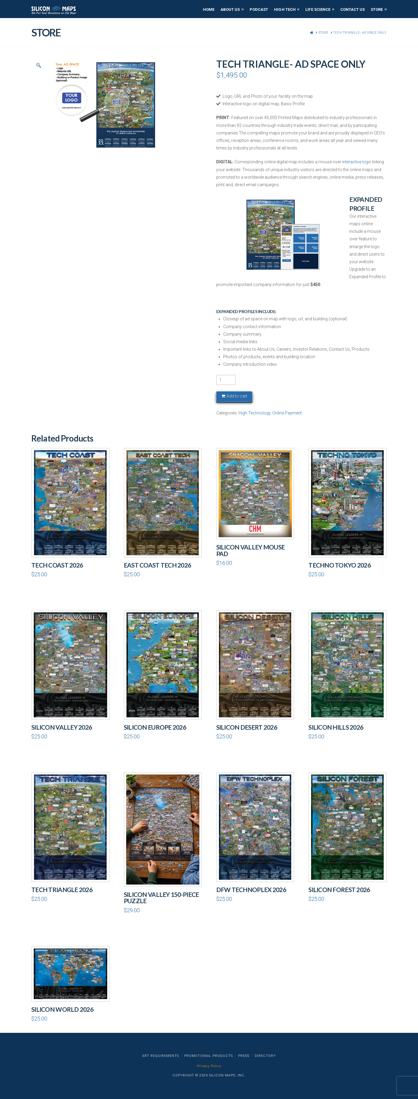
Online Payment (287, 413)
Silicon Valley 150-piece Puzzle (161, 898)
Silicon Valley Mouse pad (250, 550)
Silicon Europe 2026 (155, 727)
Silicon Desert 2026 (246, 727)
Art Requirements (160, 1056)
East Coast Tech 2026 (157, 565)
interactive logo (356, 161)
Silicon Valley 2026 (61, 727)
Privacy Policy (209, 1066)
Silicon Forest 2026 (339, 889)
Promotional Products (208, 1056)
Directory (265, 1056)
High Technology (254, 413)
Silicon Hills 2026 (335, 727)
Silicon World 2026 (62, 1009)
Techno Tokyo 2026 (339, 565)
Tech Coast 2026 (57, 565)
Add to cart (236, 396)
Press (243, 1056)
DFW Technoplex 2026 (251, 889)
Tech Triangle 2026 (61, 889)
